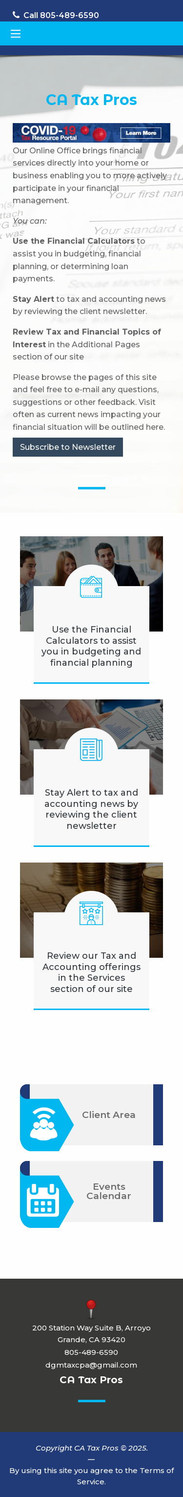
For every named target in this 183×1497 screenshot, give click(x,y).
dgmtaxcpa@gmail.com (91, 1365)
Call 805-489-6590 (56, 15)
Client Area (109, 1114)
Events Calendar (108, 1191)
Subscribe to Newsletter (68, 447)
